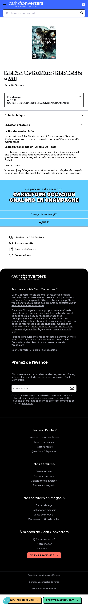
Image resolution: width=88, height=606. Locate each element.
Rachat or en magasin (44, 510)
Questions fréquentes (44, 451)
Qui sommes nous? (44, 539)
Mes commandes (44, 442)
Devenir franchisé (42, 555)
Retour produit (44, 447)
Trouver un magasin (44, 485)
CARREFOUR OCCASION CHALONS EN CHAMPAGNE (44, 197)
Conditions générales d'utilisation (44, 575)
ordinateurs (65, 326)
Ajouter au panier (21, 600)
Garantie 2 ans (44, 471)
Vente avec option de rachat (44, 519)
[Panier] (83, 4)
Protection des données (44, 589)
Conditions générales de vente (44, 582)
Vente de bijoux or (44, 514)
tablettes (53, 326)
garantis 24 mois (66, 336)
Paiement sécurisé (44, 476)
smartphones (38, 326)
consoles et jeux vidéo (24, 329)
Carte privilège (44, 505)
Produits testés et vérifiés (44, 437)
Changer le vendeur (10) (44, 214)
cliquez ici (27, 403)
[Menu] (4, 4)
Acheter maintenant (60, 600)
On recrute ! (44, 548)
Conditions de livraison (44, 480)
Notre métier (44, 544)
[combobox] (44, 13)
